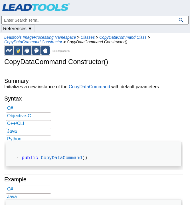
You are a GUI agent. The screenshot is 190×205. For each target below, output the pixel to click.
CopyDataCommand (89, 86)
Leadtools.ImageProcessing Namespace (40, 37)
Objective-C (19, 115)
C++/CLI (15, 123)
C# (10, 108)
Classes (87, 37)
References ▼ (17, 28)
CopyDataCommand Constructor (33, 42)
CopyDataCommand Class (123, 37)
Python (14, 138)
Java (12, 131)
